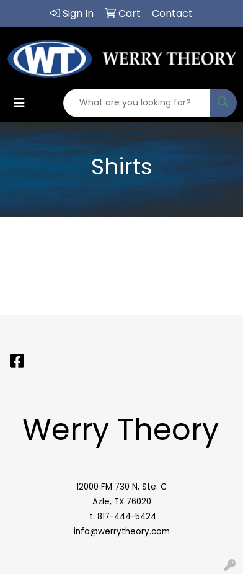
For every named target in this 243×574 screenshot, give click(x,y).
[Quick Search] (137, 103)
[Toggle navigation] (19, 103)
